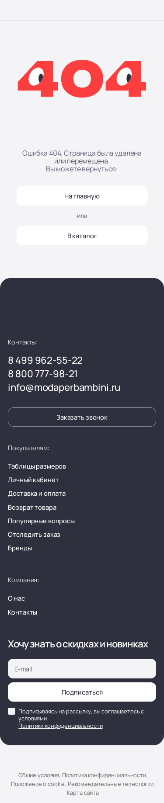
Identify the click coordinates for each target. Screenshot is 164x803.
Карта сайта (83, 792)
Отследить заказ (34, 534)
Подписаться (82, 692)
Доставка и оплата (37, 493)
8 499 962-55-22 (45, 360)
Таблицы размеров (37, 466)
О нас (16, 598)
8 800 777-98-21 (43, 374)
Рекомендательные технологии (111, 784)
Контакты (22, 612)
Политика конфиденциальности (104, 775)
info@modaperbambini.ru (64, 387)
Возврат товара (32, 507)
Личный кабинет (33, 479)
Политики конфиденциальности (60, 726)
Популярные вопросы (41, 520)
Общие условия (38, 775)
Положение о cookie (38, 784)
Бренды (19, 547)
